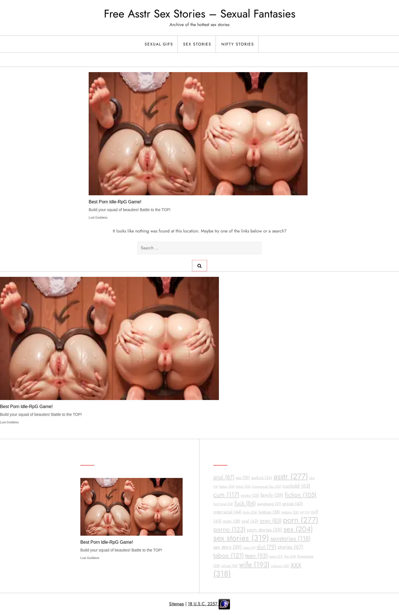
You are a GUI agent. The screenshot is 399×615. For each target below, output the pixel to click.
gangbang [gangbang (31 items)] (269, 504)
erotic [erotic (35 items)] (250, 495)
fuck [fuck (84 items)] (245, 503)
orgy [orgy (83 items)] (271, 521)
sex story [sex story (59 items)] (227, 547)
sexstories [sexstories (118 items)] (290, 538)
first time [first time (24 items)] (223, 504)
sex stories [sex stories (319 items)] (241, 538)
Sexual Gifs (159, 44)
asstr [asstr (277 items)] (290, 476)
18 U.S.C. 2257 (203, 604)
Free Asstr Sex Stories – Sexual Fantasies (199, 14)
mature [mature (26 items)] (290, 512)
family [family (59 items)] (271, 495)
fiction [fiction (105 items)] (300, 494)
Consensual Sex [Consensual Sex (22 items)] (266, 486)
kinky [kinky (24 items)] (250, 512)
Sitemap (176, 604)
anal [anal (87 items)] (223, 477)
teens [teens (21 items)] (276, 556)
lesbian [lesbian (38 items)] (269, 512)
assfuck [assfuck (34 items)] (261, 477)
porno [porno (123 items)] (229, 529)
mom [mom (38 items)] (231, 521)
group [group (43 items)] (292, 503)
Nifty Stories (237, 44)
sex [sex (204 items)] (298, 529)
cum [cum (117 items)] (226, 494)
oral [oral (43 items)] (250, 521)
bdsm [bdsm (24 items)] (227, 486)
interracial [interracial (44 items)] (227, 512)
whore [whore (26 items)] (229, 565)
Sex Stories (197, 44)
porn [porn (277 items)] (300, 520)
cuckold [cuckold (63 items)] (296, 486)
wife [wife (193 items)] (254, 564)
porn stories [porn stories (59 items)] (264, 529)
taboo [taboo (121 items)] (228, 555)
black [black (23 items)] (243, 486)
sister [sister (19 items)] (249, 547)
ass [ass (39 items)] (243, 477)
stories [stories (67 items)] (290, 547)
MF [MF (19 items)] (305, 512)
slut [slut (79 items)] (266, 547)
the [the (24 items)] (290, 556)
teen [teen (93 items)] (256, 555)
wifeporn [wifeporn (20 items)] (280, 566)
